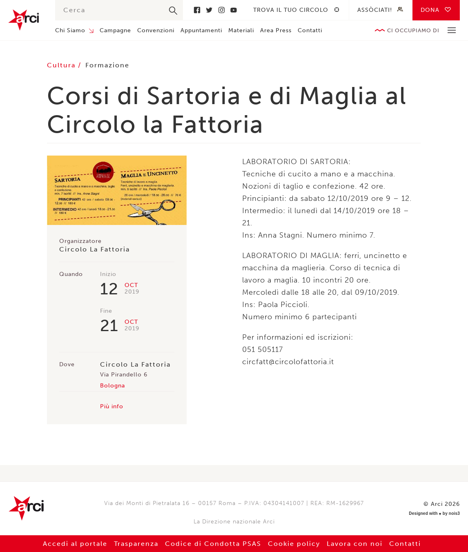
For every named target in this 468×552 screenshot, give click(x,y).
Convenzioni (155, 30)
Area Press (276, 30)
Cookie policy (294, 544)
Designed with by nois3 (434, 513)
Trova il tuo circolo (290, 10)
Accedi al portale (75, 544)
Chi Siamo (70, 30)
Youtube (233, 10)
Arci (23, 20)
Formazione (107, 65)
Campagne (115, 30)
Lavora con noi (355, 544)
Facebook (197, 10)
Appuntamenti (201, 30)
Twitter (209, 10)
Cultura (62, 65)
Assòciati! (374, 10)
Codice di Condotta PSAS (213, 544)
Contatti (310, 30)
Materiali (241, 30)
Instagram (221, 10)
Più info (111, 406)
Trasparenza (136, 544)
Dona (430, 10)
